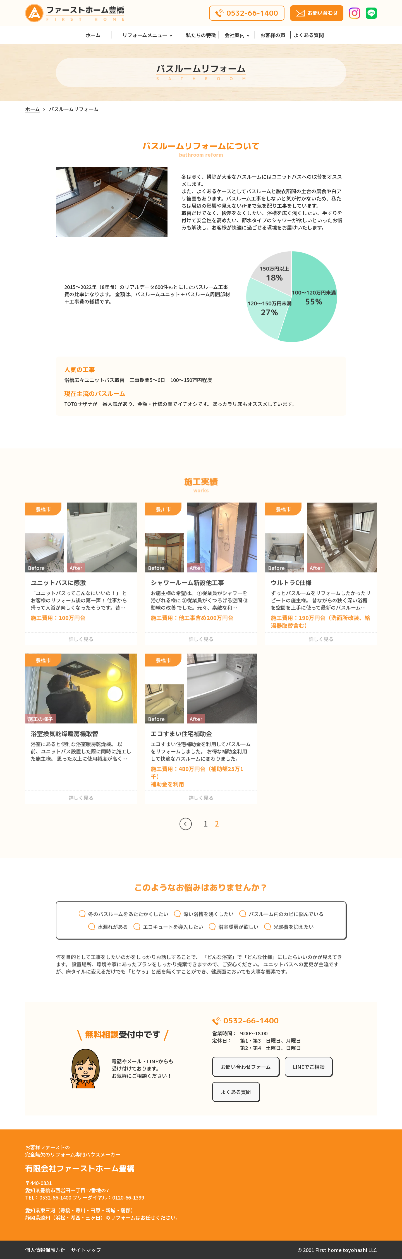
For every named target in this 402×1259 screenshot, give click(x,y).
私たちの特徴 (201, 35)
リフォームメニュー (144, 35)
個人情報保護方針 (45, 1249)
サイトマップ (86, 1249)
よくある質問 (309, 35)
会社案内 (234, 35)
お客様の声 (272, 35)
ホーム (93, 35)
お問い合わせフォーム (246, 1066)
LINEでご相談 (308, 1066)
